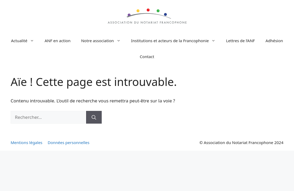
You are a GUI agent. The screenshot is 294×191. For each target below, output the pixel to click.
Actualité (25, 41)
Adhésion (274, 40)
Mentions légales (26, 142)
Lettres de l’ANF (240, 40)
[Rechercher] (94, 117)
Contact (147, 56)
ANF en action (58, 40)
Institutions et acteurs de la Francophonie (176, 41)
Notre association (103, 41)
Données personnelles (69, 142)
